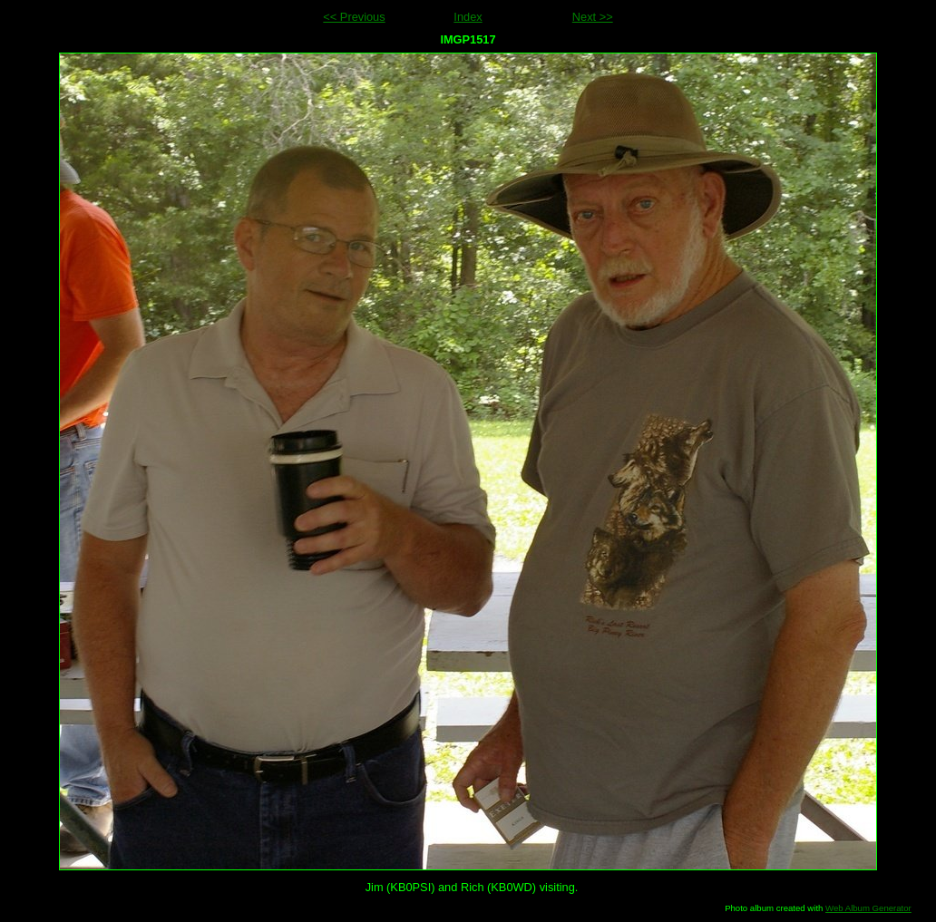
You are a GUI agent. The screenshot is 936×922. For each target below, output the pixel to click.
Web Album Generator (868, 908)
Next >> (592, 17)
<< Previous (354, 17)
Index (467, 17)
